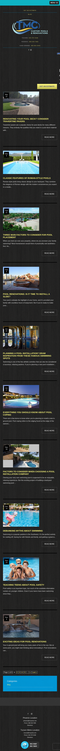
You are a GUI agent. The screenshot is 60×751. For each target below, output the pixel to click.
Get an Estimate (30, 10)
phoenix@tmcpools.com (30, 720)
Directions (30, 725)
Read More (49, 137)
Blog (30, 14)
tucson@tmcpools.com (30, 733)
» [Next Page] (30, 672)
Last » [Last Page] (34, 672)
